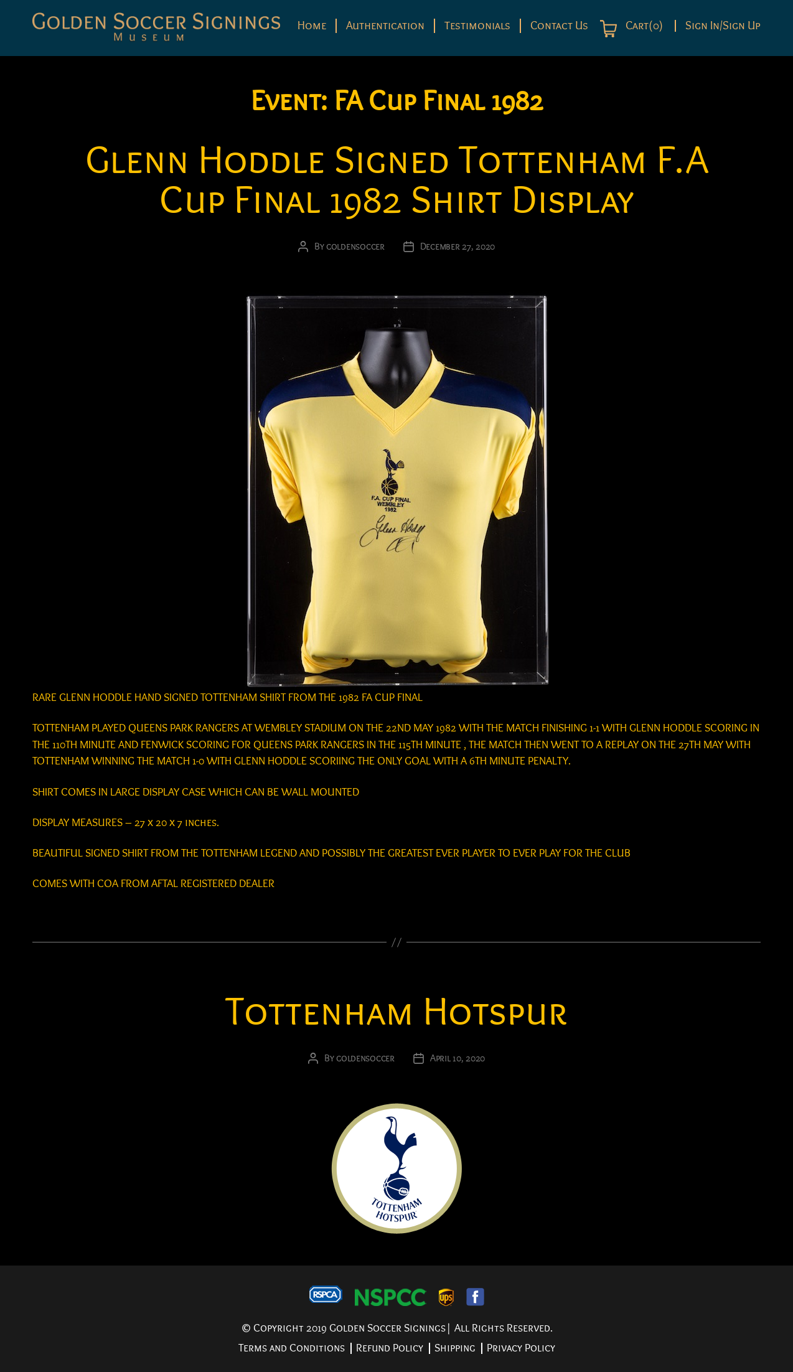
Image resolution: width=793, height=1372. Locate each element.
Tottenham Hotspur (396, 1012)
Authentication (385, 25)
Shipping (455, 1348)
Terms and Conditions (291, 1348)
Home (312, 25)
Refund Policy (389, 1348)
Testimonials (477, 25)
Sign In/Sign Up (723, 26)
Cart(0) (643, 26)
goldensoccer (355, 246)
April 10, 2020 (457, 1058)
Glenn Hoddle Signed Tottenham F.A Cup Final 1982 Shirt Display (396, 180)
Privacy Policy (521, 1348)
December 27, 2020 (457, 246)
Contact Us (559, 25)
